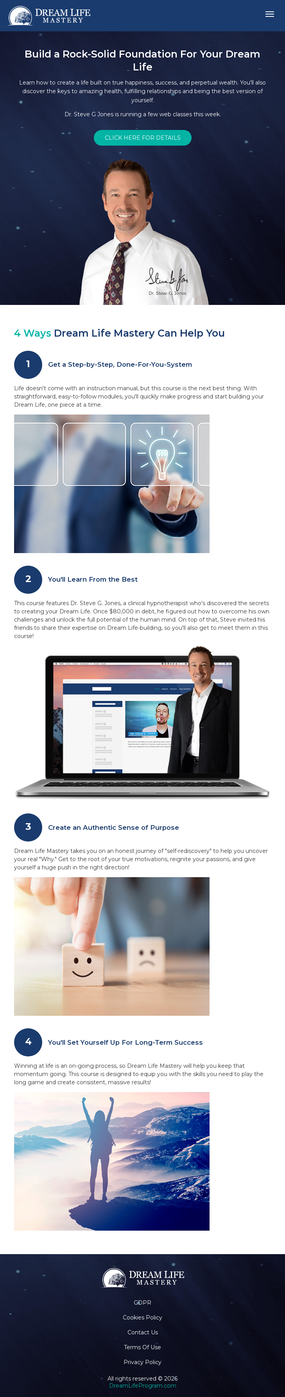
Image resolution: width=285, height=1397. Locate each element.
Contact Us (142, 1332)
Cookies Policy (142, 1317)
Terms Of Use (142, 1347)
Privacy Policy (142, 1362)
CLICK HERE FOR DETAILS (143, 137)
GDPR (142, 1302)
